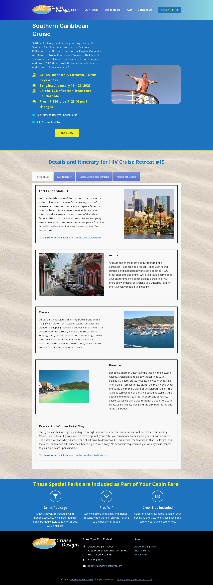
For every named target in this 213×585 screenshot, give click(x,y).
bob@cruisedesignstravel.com (105, 566)
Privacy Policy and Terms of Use (134, 579)
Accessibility (140, 554)
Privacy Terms (142, 550)
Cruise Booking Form (145, 546)
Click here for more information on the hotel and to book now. (74, 455)
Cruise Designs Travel (81, 579)
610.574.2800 (96, 560)
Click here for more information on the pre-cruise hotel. (70, 237)
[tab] (42, 176)
